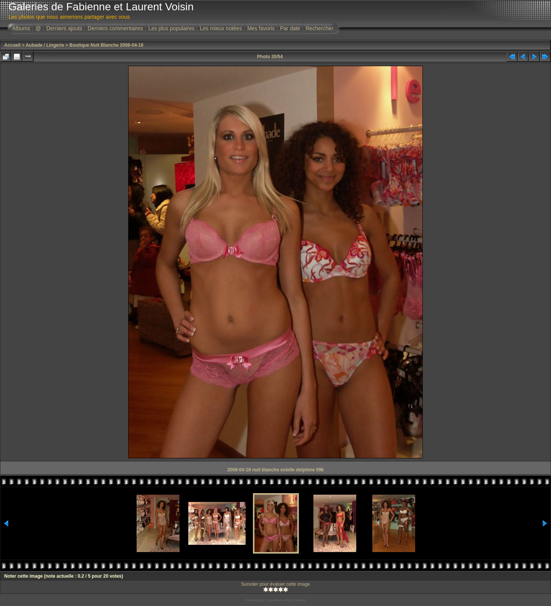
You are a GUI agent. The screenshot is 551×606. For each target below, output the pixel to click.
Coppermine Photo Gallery (285, 600)
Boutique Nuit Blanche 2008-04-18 (106, 45)
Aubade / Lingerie (45, 45)
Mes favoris (261, 28)
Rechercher (319, 28)
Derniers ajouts (64, 28)
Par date (290, 28)
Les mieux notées (221, 28)
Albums (21, 28)
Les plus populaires (171, 28)
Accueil (12, 45)
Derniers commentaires (115, 28)
